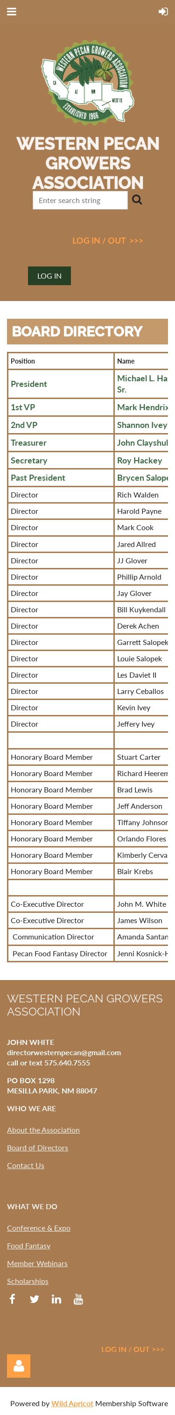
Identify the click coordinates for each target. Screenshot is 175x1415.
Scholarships (28, 1280)
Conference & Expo (38, 1227)
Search (136, 199)
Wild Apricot (72, 1403)
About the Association (43, 1129)
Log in (49, 275)
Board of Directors (37, 1147)
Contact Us (25, 1165)
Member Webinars (37, 1263)
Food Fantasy (28, 1245)
